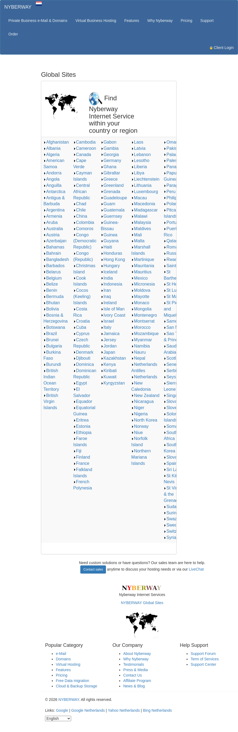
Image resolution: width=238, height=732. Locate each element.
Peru (169, 191)
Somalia (173, 426)
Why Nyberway (160, 20)
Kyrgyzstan (113, 383)
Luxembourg (144, 191)
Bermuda (53, 296)
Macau (139, 198)
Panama (173, 166)
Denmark (83, 352)
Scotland (173, 358)
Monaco (140, 302)
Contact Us (132, 675)
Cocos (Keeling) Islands (82, 296)
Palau (170, 154)
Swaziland (175, 518)
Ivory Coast (113, 315)
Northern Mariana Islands (141, 457)
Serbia (171, 370)
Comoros (83, 228)
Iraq (106, 296)
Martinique (142, 259)
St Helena (174, 284)
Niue (137, 432)
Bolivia (51, 309)
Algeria (51, 154)
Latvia (138, 148)
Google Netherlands (88, 710)
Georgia (110, 154)
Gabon (108, 142)
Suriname (174, 513)
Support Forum (203, 653)
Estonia (81, 426)
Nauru (138, 352)
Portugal (173, 222)
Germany (111, 160)
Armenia (52, 216)
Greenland (112, 185)
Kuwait (108, 377)
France (81, 463)
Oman (171, 142)
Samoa (172, 321)
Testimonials (133, 664)
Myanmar (141, 339)
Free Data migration (72, 680)
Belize (50, 284)
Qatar (170, 241)
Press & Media (135, 670)
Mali (136, 235)
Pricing (186, 20)
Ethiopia (82, 432)
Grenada (110, 191)
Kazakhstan (113, 358)
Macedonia (143, 203)
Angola (51, 179)
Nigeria (139, 414)
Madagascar (144, 210)
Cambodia (84, 142)
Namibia (140, 346)
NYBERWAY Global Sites (142, 603)
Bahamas (53, 247)
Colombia (83, 222)
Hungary (110, 265)
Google (62, 710)
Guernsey (111, 216)
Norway (140, 426)
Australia (53, 228)
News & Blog (134, 686)
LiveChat (196, 569)
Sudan (171, 506)
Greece (109, 179)
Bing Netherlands (157, 710)
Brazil (50, 333)
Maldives (141, 228)
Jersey (108, 339)
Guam (108, 203)
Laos (137, 142)
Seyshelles (175, 377)
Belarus (52, 272)
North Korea (144, 420)
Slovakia (173, 401)
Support (206, 20)
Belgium (52, 278)
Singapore (175, 395)
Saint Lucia (176, 265)
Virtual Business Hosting (95, 20)
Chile (79, 210)
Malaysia (141, 222)
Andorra (52, 173)
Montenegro (144, 315)
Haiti (106, 247)
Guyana (110, 241)
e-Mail (61, 653)
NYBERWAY (18, 7)
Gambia (110, 148)
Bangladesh (56, 259)
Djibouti (81, 358)
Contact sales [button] (93, 569)
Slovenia (173, 407)
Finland (81, 457)
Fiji (77, 451)
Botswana (54, 327)
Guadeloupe (114, 198)
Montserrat (142, 321)
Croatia (81, 321)
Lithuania (141, 185)
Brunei (50, 339)
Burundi (52, 364)
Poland (172, 203)
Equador (82, 401)
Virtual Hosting (68, 664)
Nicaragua (142, 401)
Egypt (80, 383)
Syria (170, 537)
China (80, 216)
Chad (79, 203)
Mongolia (141, 309)
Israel (107, 321)
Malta (137, 241)
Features (131, 20)
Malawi (139, 216)
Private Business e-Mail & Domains (37, 20)
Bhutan (51, 302)
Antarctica (54, 191)
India (107, 278)
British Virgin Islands (50, 401)
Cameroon (84, 148)
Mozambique (145, 333)
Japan (108, 352)
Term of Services (205, 659)
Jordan (109, 346)
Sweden (173, 525)
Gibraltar (110, 173)
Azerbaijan (55, 241)
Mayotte (140, 296)
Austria (51, 235)
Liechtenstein (145, 179)
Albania (51, 148)
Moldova (140, 290)
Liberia (139, 166)
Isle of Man (113, 309)
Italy (106, 327)
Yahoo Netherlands (124, 710)
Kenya (108, 364)
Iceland (109, 272)
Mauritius (141, 272)
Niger (137, 407)
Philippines (175, 198)
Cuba (79, 327)
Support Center (203, 664)
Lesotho (140, 160)
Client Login (221, 47)
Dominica (83, 364)
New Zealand (145, 395)
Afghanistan (56, 142)
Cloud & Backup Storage (76, 686)
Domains (63, 659)
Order (13, 34)
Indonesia (111, 284)
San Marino (176, 327)
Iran (106, 290)
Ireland (109, 302)
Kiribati (109, 370)
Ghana (108, 166)
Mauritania (142, 265)
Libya (137, 173)
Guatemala (113, 210)
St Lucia (173, 290)
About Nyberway (137, 653)
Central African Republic (81, 191)
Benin (50, 290)
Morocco (140, 327)
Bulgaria (52, 346)
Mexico (139, 278)
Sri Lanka (174, 469)
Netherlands (144, 377)
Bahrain (52, 253)
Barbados (54, 265)
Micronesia (143, 284)
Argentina (54, 210)
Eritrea (81, 420)
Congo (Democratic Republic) (84, 241)
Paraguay (174, 185)
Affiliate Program (137, 680)
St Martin (174, 296)
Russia (172, 253)
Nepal (138, 358)
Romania (174, 247)
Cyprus (81, 333)
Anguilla (52, 185)
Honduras (111, 253)
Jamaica (110, 333)
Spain (170, 463)
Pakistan (173, 148)
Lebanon (141, 154)
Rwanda (173, 259)
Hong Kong (113, 259)
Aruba (50, 222)
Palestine (174, 160)
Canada (82, 154)
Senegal (173, 364)
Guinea (109, 235)
